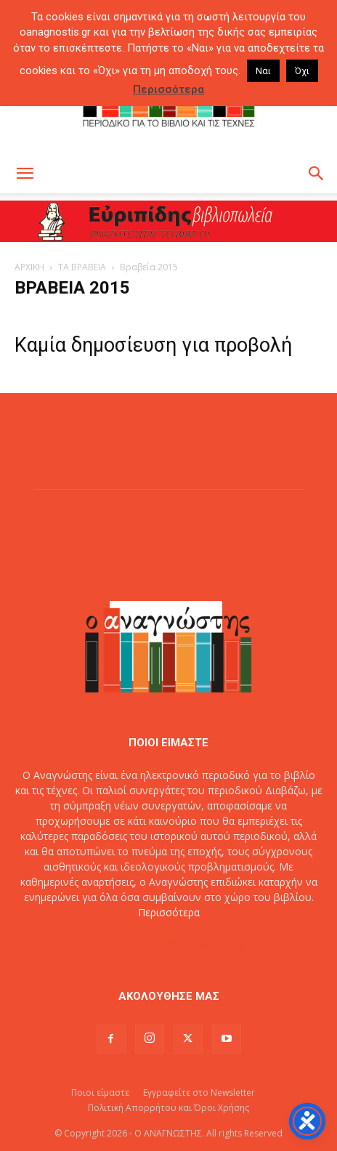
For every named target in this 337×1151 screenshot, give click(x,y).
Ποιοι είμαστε (100, 1092)
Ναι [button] (263, 70)
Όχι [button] (302, 70)
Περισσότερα (169, 912)
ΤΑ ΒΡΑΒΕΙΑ (82, 267)
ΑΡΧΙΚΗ (29, 267)
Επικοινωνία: (120, 943)
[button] (24, 173)
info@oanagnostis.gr (200, 943)
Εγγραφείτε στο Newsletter (199, 1092)
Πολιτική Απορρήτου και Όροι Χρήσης (168, 1108)
